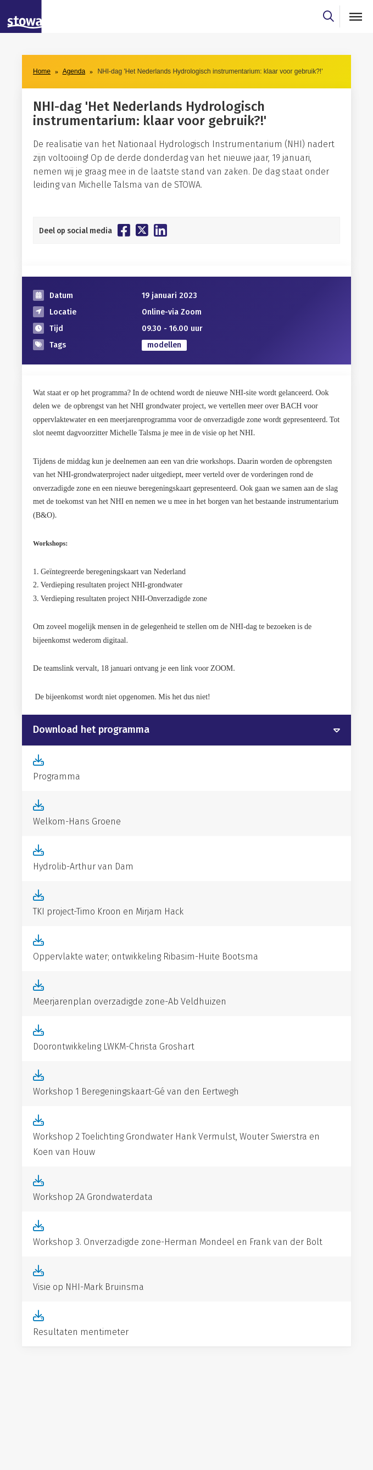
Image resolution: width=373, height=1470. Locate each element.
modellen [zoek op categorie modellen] (164, 345)
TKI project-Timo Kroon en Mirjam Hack (108, 911)
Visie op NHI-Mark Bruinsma (88, 1287)
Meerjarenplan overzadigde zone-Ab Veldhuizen (129, 1001)
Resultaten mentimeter (81, 1332)
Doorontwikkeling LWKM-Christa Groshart (113, 1046)
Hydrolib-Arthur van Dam (83, 866)
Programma (56, 776)
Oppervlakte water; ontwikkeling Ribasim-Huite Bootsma (145, 956)
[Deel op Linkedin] (160, 230)
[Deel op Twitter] (142, 230)
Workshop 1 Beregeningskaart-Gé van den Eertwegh (136, 1091)
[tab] (186, 730)
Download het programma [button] (91, 730)
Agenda (74, 71)
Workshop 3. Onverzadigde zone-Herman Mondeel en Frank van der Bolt (177, 1242)
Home (42, 71)
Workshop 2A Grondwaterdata (93, 1197)
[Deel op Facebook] (124, 230)
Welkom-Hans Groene (77, 821)
